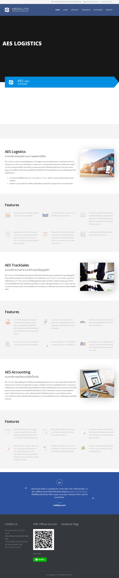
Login (65, 10)
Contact (109, 10)
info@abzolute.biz (92, 2)
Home (57, 10)
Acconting (98, 10)
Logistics (74, 10)
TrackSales (86, 10)
